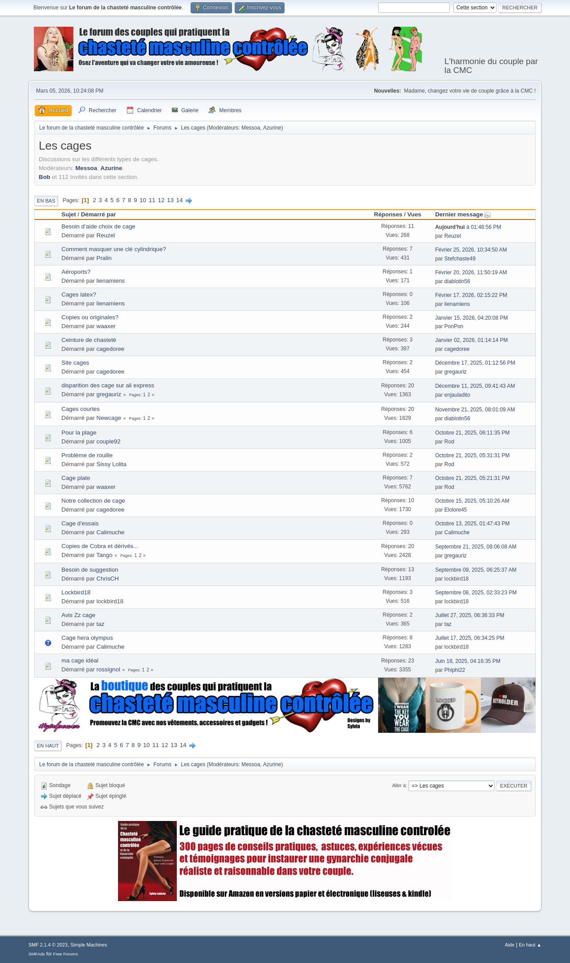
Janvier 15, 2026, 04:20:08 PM (471, 318)
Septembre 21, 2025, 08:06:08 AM (476, 547)
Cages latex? (78, 294)
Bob (44, 177)
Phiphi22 (454, 670)
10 (142, 200)
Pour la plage (79, 432)
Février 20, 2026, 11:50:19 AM (471, 272)
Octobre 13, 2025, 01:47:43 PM (472, 523)
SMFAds (36, 953)
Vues (414, 214)
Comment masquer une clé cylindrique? (113, 249)
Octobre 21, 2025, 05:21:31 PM (472, 478)
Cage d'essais (79, 523)
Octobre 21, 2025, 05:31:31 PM (472, 455)
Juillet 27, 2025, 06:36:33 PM (469, 615)
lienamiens (111, 280)
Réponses (388, 214)
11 (152, 200)
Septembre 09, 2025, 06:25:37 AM (476, 570)
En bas (46, 200)
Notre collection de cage (93, 500)
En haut (48, 745)
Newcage (109, 417)
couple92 (109, 441)
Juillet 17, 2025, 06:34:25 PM (469, 638)
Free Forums (65, 953)
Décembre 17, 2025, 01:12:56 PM (475, 363)
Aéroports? (75, 271)
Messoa (250, 128)
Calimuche (111, 532)
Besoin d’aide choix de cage (98, 226)
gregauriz (455, 372)
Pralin (104, 258)
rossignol (108, 669)
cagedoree (111, 348)
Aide (510, 944)
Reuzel (106, 235)
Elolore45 (455, 510)
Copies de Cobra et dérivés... (99, 546)
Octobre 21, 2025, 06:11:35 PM (472, 433)
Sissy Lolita (111, 464)
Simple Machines (88, 944)
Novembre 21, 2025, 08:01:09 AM (475, 409)
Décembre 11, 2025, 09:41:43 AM (475, 386)
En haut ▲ (530, 944)
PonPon (454, 326)
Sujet (68, 214)
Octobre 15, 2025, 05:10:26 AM (472, 501)
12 (161, 200)
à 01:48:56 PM (468, 227)
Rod (449, 442)
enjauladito (457, 395)
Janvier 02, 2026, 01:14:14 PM (471, 340)
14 (179, 200)
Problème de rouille (87, 455)
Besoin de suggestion (89, 569)
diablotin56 (457, 281)
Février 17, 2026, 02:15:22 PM (471, 295)
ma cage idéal (79, 660)
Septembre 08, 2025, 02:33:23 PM (476, 592)
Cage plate (75, 478)
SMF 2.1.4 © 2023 (48, 944)
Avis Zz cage (78, 615)
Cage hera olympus (87, 637)
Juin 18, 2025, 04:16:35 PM (468, 661)
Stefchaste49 (460, 259)
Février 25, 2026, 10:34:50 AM (471, 250)
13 (170, 200)
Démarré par (98, 214)
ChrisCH (108, 578)
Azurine (272, 128)
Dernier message (463, 214)
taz (101, 624)
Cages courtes (80, 409)
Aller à (399, 785)
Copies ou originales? (89, 317)
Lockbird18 (75, 592)
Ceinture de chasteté (88, 340)
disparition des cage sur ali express (107, 385)
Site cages (75, 362)
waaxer (106, 326)
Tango (104, 555)
